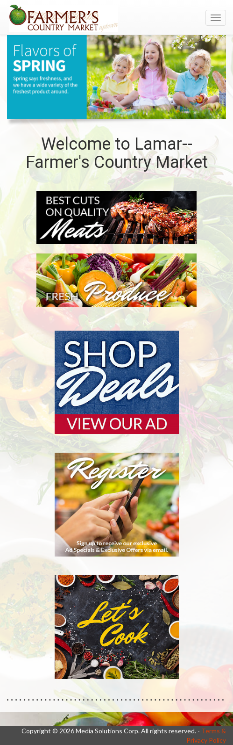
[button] (105, 110)
